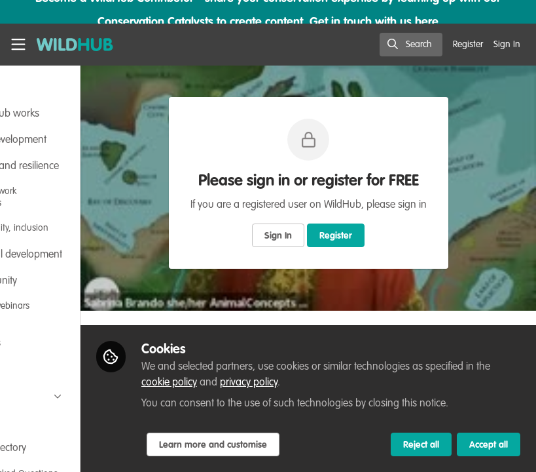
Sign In (322, 236)
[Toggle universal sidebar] (18, 44)
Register (379, 236)
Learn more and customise (299, 445)
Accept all (488, 445)
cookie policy (323, 367)
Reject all (421, 445)
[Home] (75, 44)
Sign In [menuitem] (506, 44)
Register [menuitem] (468, 44)
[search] (411, 44)
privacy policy (402, 367)
